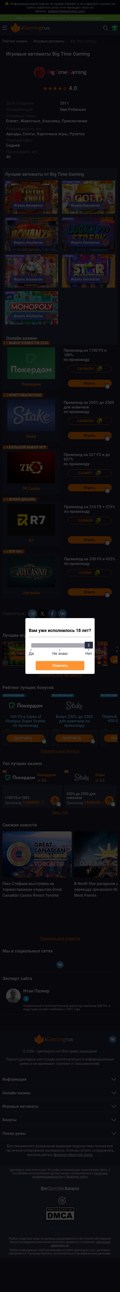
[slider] (89, 645)
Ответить (60, 666)
